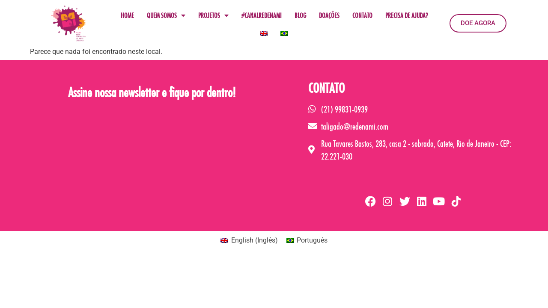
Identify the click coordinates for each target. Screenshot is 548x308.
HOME (127, 15)
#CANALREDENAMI (261, 15)
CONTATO (362, 15)
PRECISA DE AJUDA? (406, 15)
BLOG (300, 15)
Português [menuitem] (312, 240)
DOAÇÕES (329, 15)
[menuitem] (263, 33)
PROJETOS (213, 15)
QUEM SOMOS (166, 15)
